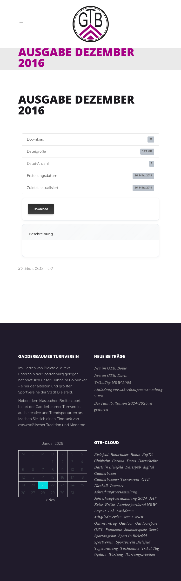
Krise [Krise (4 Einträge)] (98, 504)
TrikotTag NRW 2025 (112, 382)
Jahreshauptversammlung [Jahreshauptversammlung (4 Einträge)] (115, 492)
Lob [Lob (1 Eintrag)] (111, 511)
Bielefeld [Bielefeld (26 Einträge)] (101, 454)
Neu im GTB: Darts (110, 375)
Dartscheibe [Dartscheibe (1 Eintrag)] (148, 461)
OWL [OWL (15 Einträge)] (98, 529)
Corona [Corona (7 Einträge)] (118, 461)
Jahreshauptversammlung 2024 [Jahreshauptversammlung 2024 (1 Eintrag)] (120, 498)
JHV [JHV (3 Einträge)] (153, 498)
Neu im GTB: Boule (110, 368)
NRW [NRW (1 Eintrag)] (139, 517)
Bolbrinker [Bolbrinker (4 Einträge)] (119, 454)
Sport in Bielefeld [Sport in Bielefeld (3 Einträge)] (132, 536)
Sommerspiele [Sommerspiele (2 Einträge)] (135, 529)
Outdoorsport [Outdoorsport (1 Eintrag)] (146, 523)
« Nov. (50, 500)
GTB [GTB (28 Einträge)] (145, 479)
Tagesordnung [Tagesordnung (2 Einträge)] (106, 548)
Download (41, 209)
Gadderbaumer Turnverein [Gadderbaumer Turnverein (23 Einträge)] (116, 479)
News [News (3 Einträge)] (128, 517)
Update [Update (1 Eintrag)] (100, 554)
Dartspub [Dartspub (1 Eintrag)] (133, 467)
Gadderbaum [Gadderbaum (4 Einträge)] (105, 473)
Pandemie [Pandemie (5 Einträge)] (114, 529)
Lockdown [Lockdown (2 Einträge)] (125, 511)
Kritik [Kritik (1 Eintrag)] (110, 504)
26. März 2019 (31, 268)
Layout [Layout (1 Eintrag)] (100, 511)
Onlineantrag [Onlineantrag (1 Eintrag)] (105, 523)
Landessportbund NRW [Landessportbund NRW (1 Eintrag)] (136, 504)
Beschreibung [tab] (41, 234)
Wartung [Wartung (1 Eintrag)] (115, 554)
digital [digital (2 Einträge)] (148, 467)
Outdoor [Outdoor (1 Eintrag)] (126, 523)
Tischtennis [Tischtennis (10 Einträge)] (129, 548)
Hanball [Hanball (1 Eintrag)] (101, 485)
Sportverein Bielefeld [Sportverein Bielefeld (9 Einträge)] (133, 542)
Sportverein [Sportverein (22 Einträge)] (104, 542)
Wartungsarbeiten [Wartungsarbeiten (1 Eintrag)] (140, 554)
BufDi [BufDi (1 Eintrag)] (147, 454)
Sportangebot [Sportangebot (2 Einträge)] (105, 536)
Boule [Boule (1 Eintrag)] (135, 454)
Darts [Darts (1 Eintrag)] (131, 461)
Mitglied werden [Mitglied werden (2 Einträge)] (108, 517)
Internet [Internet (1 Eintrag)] (116, 485)
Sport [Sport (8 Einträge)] (153, 529)
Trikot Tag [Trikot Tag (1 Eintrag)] (150, 548)
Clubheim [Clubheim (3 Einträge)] (102, 461)
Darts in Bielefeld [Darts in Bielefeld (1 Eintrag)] (108, 467)
